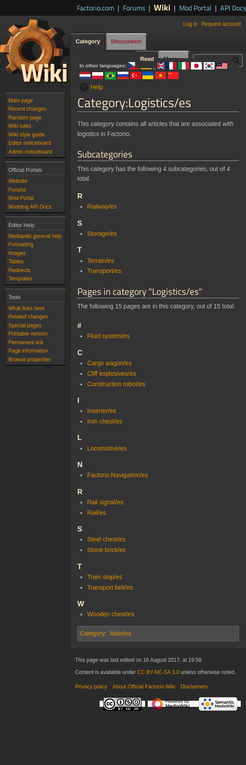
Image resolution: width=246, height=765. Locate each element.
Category (92, 633)
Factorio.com (95, 8)
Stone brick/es (106, 549)
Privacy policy (91, 687)
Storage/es (102, 233)
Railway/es (102, 206)
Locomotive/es (106, 448)
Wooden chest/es (110, 614)
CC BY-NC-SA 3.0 (158, 672)
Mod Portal (195, 8)
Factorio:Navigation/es (117, 475)
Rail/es (96, 512)
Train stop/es (104, 576)
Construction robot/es (116, 384)
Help (90, 87)
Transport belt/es (110, 587)
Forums (134, 8)
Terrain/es (100, 260)
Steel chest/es (106, 539)
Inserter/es (101, 410)
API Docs (233, 8)
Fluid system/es (108, 335)
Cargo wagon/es (109, 363)
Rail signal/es (105, 502)
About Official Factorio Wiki (143, 687)
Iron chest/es (104, 421)
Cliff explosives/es (111, 373)
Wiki (162, 7)
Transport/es (104, 270)
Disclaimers (194, 687)
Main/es (120, 633)
